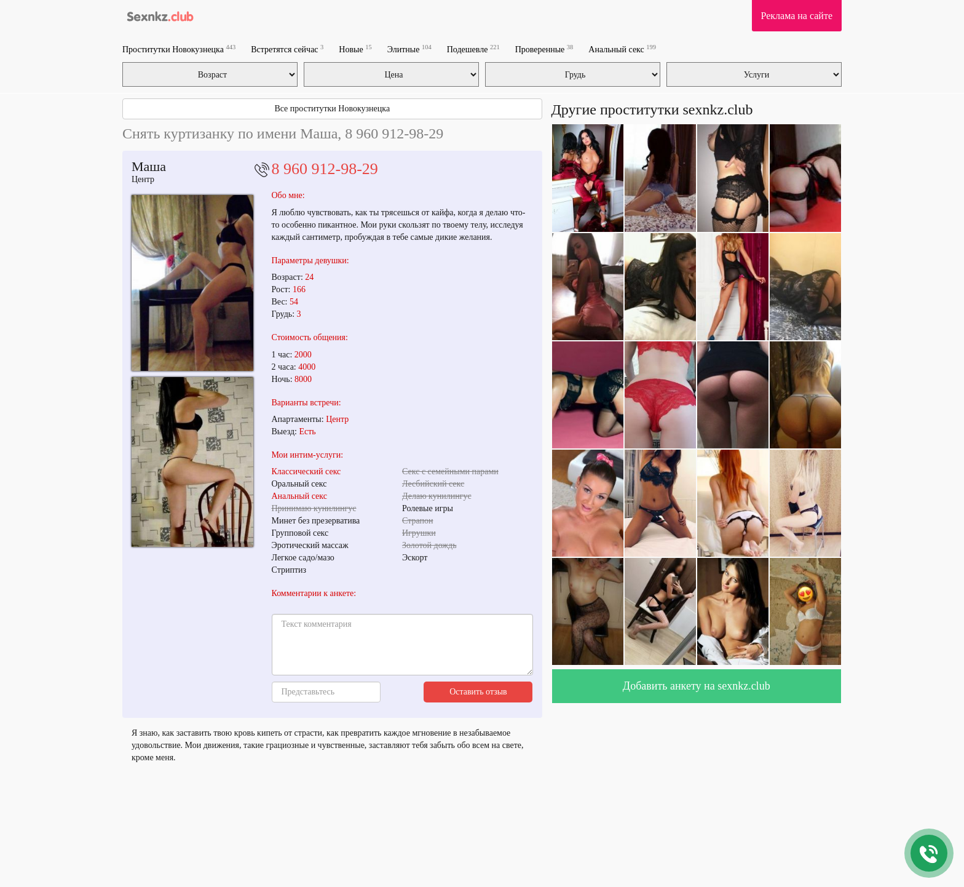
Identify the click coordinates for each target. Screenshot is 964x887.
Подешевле (473, 49)
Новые (355, 49)
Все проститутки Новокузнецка (332, 108)
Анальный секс (622, 49)
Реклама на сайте (796, 15)
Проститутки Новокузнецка (178, 49)
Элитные (409, 49)
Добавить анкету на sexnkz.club (696, 686)
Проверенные (544, 49)
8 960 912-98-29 (325, 169)
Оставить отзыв (478, 691)
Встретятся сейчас (287, 49)
